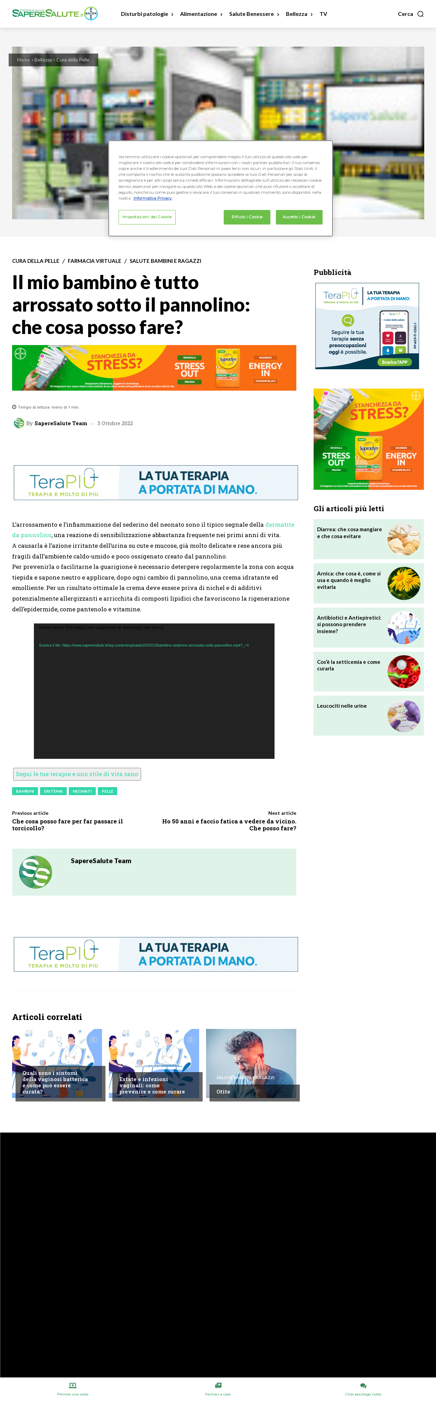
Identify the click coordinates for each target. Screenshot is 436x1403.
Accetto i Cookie (299, 216)
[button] (411, 14)
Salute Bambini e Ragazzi (165, 261)
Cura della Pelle (73, 60)
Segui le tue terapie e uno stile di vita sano (77, 774)
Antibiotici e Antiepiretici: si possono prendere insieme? (349, 624)
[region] (220, 188)
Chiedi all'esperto (43, 1059)
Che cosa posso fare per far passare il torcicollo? (67, 824)
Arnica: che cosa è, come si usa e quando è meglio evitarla (349, 580)
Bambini (25, 791)
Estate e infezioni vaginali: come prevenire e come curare (152, 1085)
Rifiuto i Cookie (247, 216)
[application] (154, 691)
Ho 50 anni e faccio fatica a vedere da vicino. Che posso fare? (229, 824)
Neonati (82, 791)
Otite (223, 1091)
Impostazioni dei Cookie (147, 216)
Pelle (107, 791)
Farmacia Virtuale (94, 261)
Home (23, 60)
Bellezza (43, 60)
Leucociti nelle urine (342, 706)
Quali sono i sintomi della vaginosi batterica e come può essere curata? (55, 1082)
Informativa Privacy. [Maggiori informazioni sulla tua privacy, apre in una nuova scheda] (152, 198)
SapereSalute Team (61, 423)
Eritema (53, 791)
